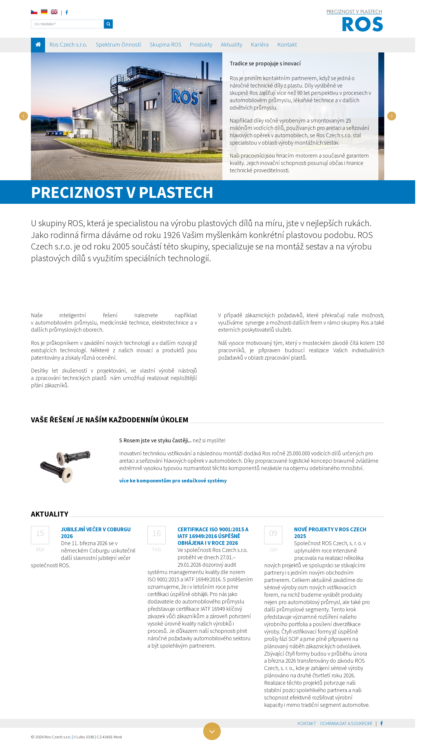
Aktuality (231, 44)
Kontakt (287, 44)
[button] (108, 24)
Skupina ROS (165, 44)
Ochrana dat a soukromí (346, 723)
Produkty (201, 44)
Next (391, 116)
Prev (23, 116)
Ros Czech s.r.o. (68, 44)
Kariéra (260, 44)
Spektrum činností (118, 44)
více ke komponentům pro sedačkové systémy (173, 480)
